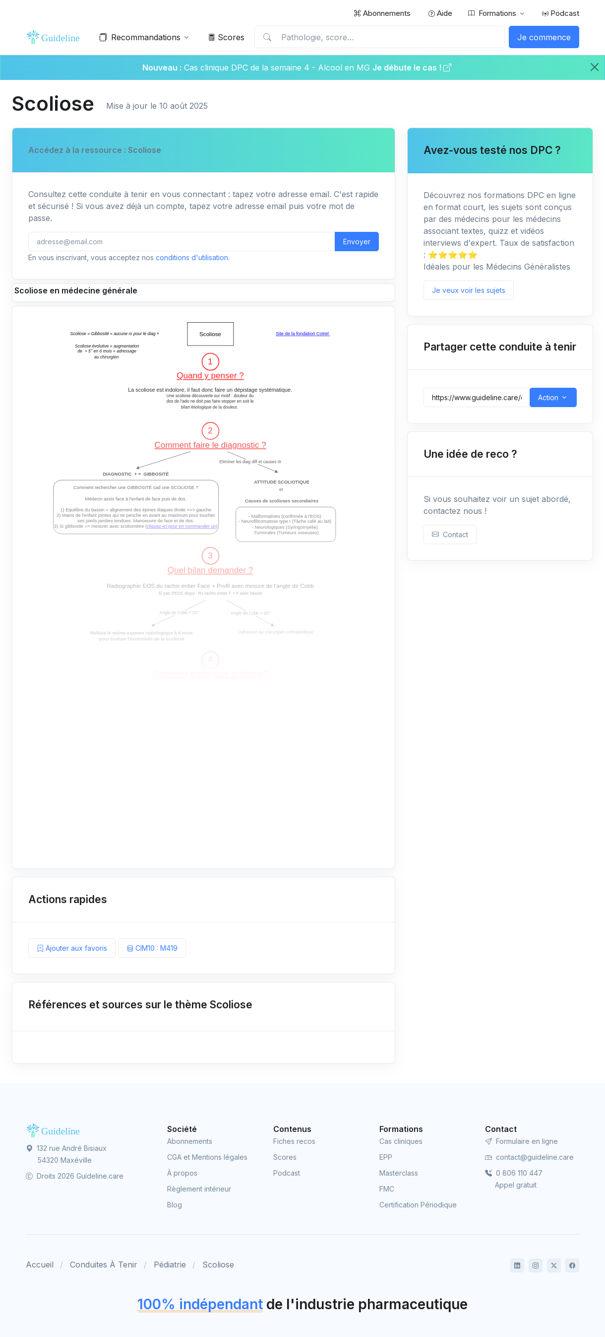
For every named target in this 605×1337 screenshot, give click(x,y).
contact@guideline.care (529, 1157)
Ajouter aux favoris (72, 948)
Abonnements (382, 13)
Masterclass (398, 1173)
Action (548, 397)
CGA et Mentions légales (207, 1157)
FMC (386, 1189)
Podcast (560, 13)
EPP (385, 1157)
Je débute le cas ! (411, 67)
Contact (450, 534)
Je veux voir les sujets (468, 290)
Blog (174, 1204)
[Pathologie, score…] (379, 37)
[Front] (55, 37)
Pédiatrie (170, 1264)
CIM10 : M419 (152, 948)
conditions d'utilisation (192, 257)
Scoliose (218, 1264)
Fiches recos (294, 1141)
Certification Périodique (418, 1204)
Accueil (40, 1264)
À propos (182, 1173)
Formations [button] (492, 13)
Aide (440, 13)
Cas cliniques (401, 1141)
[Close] (595, 67)
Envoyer (356, 241)
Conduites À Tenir (103, 1264)
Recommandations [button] (140, 37)
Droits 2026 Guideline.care (74, 1176)
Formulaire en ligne (521, 1141)
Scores (226, 37)
